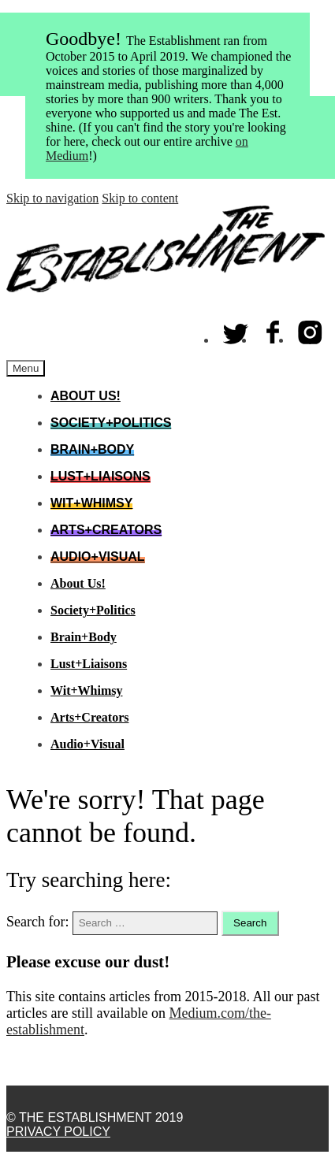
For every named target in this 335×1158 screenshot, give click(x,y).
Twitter (236, 329)
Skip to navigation (52, 198)
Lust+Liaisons (100, 476)
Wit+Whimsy (91, 503)
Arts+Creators (106, 529)
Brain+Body (92, 449)
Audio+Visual (97, 556)
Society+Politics (110, 422)
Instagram (310, 329)
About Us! (85, 396)
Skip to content (140, 198)
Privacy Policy (58, 1131)
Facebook (273, 329)
